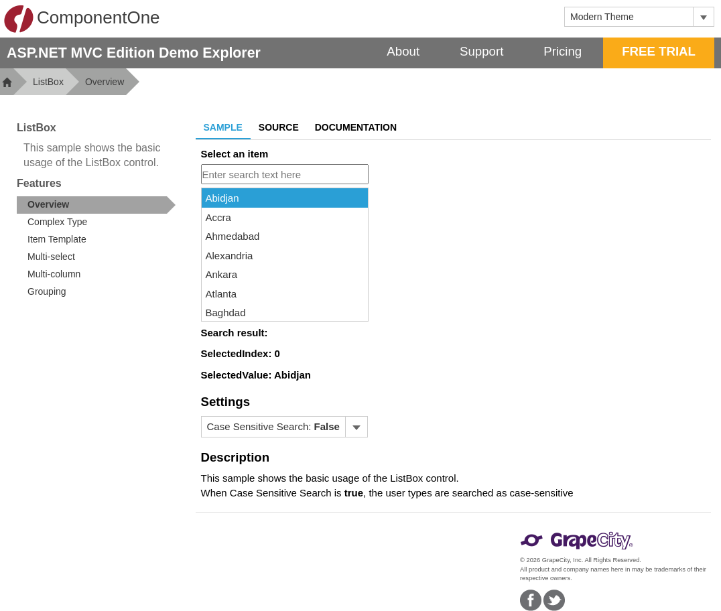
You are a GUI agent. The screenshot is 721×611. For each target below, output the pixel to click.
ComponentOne (81, 18)
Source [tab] (279, 127)
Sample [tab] (223, 127)
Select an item (235, 153)
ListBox (48, 81)
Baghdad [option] (226, 312)
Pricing (562, 51)
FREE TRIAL (659, 51)
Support (481, 51)
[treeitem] (96, 205)
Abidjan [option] (222, 198)
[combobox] (629, 16)
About (403, 51)
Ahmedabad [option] (233, 236)
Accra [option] (218, 217)
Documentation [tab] (356, 127)
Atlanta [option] (221, 293)
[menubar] (284, 426)
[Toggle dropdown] (703, 16)
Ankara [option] (222, 274)
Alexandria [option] (229, 255)
